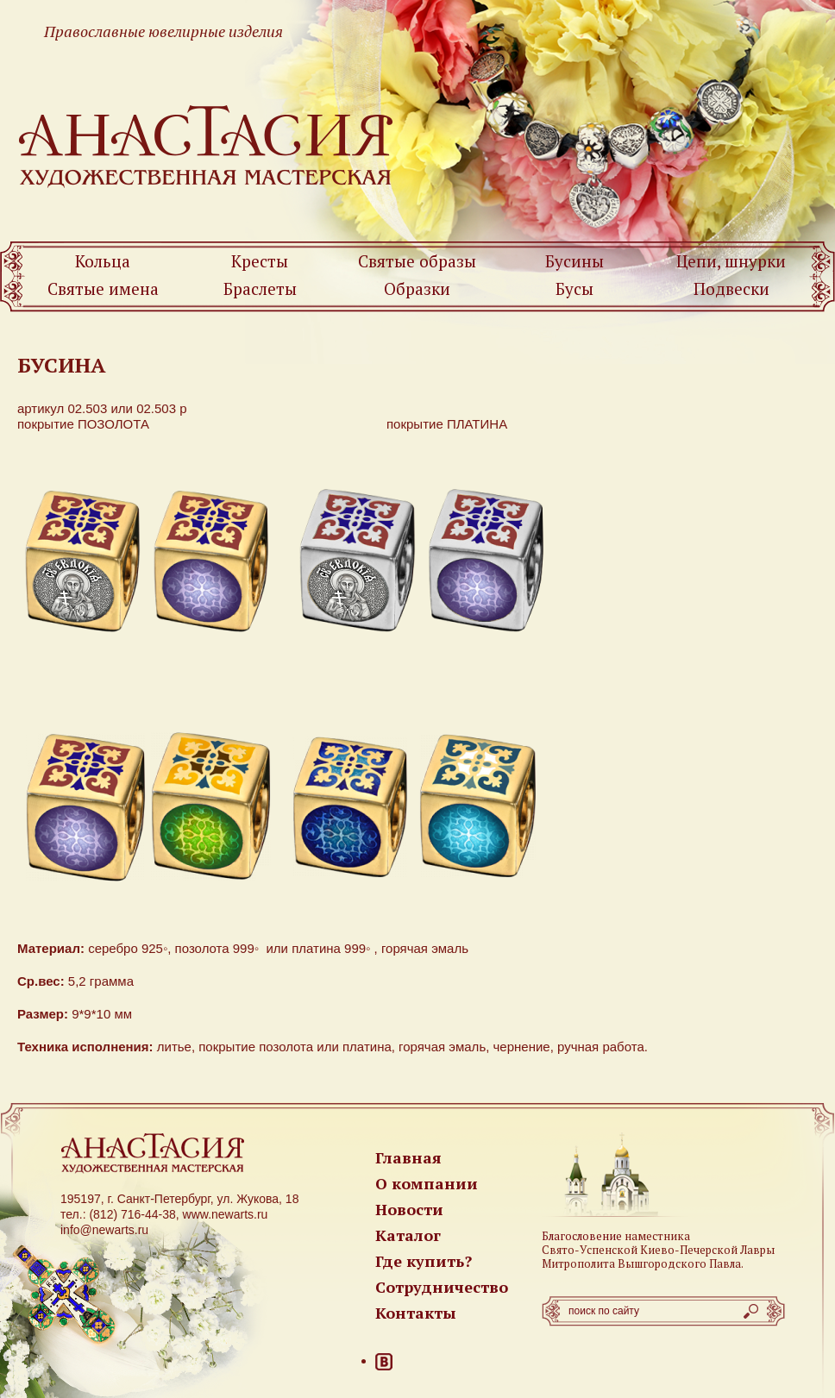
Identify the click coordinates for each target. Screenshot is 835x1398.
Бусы (574, 288)
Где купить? (423, 1261)
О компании (426, 1183)
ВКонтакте (383, 1361)
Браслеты (260, 288)
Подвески (731, 288)
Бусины (574, 261)
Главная (408, 1157)
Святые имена (103, 288)
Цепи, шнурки (731, 261)
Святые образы (417, 261)
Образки (417, 288)
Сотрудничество (441, 1286)
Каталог (408, 1235)
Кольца (102, 261)
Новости (409, 1209)
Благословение (582, 1236)
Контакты (415, 1312)
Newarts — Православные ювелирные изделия (206, 145)
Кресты (259, 261)
